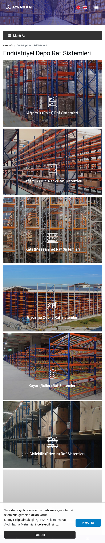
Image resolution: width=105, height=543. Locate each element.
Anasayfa (8, 45)
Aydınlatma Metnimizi (19, 524)
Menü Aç (16, 36)
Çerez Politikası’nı (49, 519)
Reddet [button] (40, 534)
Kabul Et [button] (88, 522)
